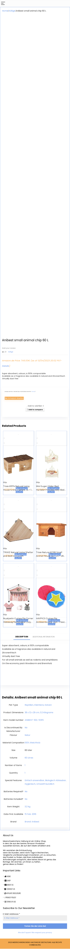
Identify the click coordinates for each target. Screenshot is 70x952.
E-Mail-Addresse (11, 917)
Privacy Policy (10, 900)
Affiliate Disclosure (12, 896)
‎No (26, 730)
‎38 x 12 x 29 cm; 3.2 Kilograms (39, 715)
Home (5, 10)
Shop (7, 883)
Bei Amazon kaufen (14, 401)
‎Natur (27, 738)
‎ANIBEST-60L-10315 (34, 723)
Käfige (12, 10)
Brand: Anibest (32, 824)
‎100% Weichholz (32, 745)
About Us (8, 888)
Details (5, 369)
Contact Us (9, 892)
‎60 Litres (29, 760)
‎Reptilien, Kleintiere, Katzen (38, 708)
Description (21, 640)
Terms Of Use (10, 904)
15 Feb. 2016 (30, 817)
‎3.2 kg (27, 809)
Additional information (44, 640)
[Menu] (3, 3)
